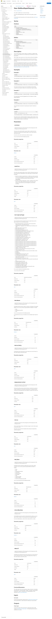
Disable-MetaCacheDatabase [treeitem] (6, 38)
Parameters (42, 10)
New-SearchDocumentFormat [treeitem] (6, 55)
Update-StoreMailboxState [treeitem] (6, 72)
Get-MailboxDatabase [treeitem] (5, 44)
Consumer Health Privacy (23, 616)
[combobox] (6, 7)
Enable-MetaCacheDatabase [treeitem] (6, 42)
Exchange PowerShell (19, 10)
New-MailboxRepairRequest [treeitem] (6, 54)
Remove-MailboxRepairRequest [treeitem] (7, 57)
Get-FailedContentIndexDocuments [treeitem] (7, 43)
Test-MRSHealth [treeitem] (5, 68)
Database (15, 535)
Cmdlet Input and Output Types (32, 599)
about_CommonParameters (22, 592)
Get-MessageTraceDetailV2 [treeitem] (5, 27)
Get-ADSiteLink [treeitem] (4, 25)
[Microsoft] (1, 1)
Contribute (14, 616)
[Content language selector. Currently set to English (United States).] (4, 614)
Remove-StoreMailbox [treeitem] (5, 60)
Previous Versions (7, 616)
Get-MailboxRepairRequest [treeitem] (6, 45)
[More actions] (37, 6)
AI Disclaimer (2, 616)
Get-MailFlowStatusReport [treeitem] (5, 26)
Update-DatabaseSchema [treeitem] (6, 69)
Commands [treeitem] (3, 12)
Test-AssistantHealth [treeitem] (5, 66)
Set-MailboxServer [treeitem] (5, 62)
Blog (11, 616)
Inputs (41, 11)
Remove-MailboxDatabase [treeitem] (6, 56)
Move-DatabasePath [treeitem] (5, 51)
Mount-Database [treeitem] (5, 50)
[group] (26, 76)
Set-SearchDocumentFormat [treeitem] (6, 63)
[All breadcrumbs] (14, 6)
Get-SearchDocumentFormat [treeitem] (6, 48)
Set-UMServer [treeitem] (4, 91)
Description (41, 8)
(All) (15, 201)
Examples (41, 9)
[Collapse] (11, 6)
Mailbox (15, 152)
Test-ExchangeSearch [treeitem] (5, 67)
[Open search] (48, 1)
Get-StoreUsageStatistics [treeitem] (6, 49)
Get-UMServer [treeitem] (4, 31)
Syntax (41, 7)
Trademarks (33, 616)
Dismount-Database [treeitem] (5, 39)
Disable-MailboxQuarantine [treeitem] (6, 37)
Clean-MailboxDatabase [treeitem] (6, 36)
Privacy (18, 616)
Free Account (49, 3)
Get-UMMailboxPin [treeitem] (4, 30)
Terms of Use (29, 616)
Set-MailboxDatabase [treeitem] (5, 61)
